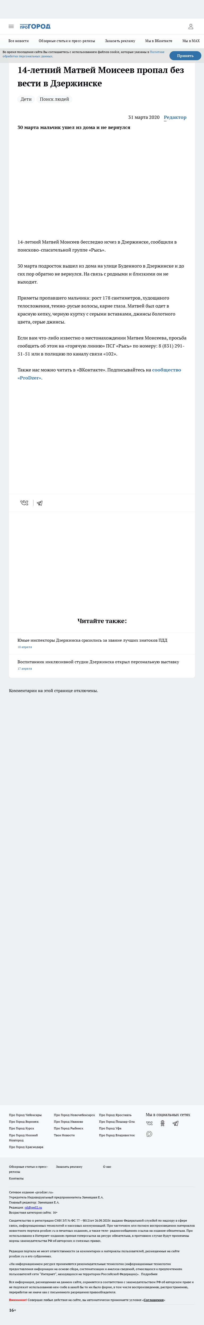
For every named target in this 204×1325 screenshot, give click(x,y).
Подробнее (149, 1274)
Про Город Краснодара (26, 1147)
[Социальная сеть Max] (149, 1134)
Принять (185, 55)
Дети (26, 99)
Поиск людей (54, 99)
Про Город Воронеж (24, 1122)
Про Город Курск (21, 1128)
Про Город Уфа (110, 1128)
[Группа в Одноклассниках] (162, 1123)
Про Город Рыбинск (68, 1128)
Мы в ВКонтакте (158, 40)
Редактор (175, 117)
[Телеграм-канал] (175, 1123)
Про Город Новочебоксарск (74, 1115)
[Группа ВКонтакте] (149, 1123)
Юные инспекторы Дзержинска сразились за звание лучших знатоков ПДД (102, 644)
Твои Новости (64, 1135)
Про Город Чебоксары (25, 1115)
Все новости (18, 40)
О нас (107, 1167)
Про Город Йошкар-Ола (117, 1122)
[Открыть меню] (11, 26)
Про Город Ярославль (115, 1115)
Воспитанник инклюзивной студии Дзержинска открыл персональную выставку (102, 665)
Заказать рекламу (120, 40)
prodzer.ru (48, 1231)
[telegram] (41, 503)
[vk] (24, 503)
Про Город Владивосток (117, 1135)
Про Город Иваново (68, 1122)
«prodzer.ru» (44, 1192)
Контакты (16, 1178)
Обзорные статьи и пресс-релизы (67, 40)
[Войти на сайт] (190, 26)
